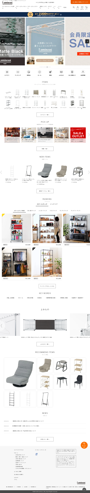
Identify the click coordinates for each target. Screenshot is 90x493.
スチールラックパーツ (33, 7)
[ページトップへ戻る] (84, 489)
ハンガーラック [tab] (43, 210)
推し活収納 (11, 298)
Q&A (65, 7)
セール (21, 298)
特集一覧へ (45, 148)
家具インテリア (43, 7)
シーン (56, 7)
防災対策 (30, 298)
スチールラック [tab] (42, 204)
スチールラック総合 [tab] (19, 210)
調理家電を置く (51, 298)
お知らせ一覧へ (45, 439)
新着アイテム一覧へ (45, 191)
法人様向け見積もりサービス (80, 2)
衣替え (40, 298)
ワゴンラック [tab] (53, 210)
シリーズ (61, 7)
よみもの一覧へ (45, 344)
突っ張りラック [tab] (32, 210)
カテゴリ (51, 7)
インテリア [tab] (54, 204)
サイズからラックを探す (9, 7)
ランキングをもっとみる (47, 286)
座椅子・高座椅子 (78, 298)
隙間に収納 (64, 298)
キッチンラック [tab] (64, 210)
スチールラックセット (21, 7)
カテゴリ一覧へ (45, 114)
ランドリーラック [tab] (75, 210)
